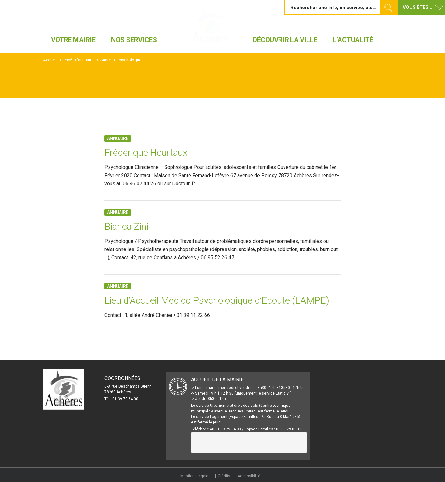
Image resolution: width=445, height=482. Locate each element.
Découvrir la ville (285, 40)
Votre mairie (73, 40)
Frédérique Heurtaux (147, 152)
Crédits (224, 476)
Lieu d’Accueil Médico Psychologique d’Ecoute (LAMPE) (216, 300)
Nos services (134, 40)
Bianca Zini (126, 226)
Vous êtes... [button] (417, 7)
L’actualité (353, 40)
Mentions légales (195, 476)
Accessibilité (249, 476)
